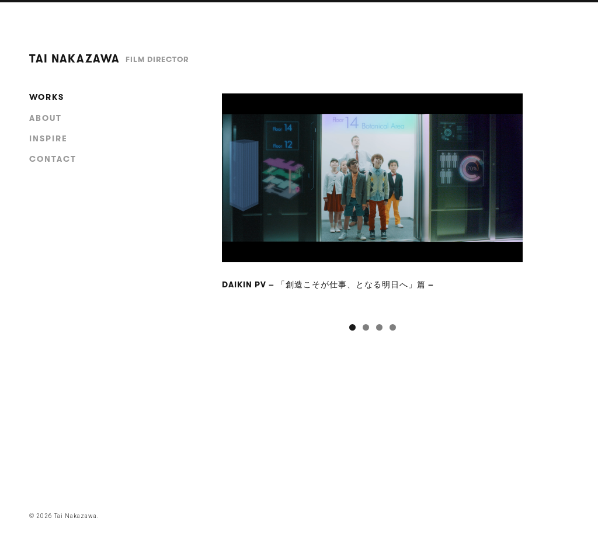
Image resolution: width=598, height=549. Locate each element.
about (45, 118)
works (46, 97)
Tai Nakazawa (109, 59)
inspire (48, 138)
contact (53, 159)
